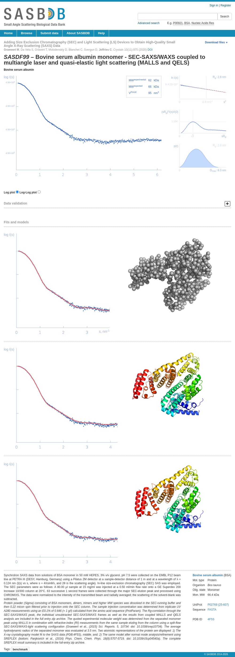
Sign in (214, 5)
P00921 (178, 23)
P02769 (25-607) (218, 604)
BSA (187, 23)
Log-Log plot (28, 192)
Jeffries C (105, 49)
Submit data (49, 33)
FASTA (212, 609)
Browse (26, 33)
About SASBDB (78, 33)
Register (225, 5)
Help (101, 33)
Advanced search (149, 23)
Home (8, 33)
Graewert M (11, 49)
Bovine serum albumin (19, 69)
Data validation (15, 203)
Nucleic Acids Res (203, 23)
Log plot (9, 192)
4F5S (211, 619)
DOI (150, 49)
